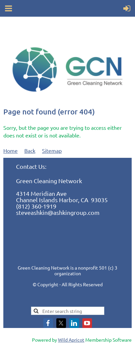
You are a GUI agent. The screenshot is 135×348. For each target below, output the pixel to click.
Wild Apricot (71, 340)
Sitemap (52, 150)
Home (10, 150)
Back (29, 150)
